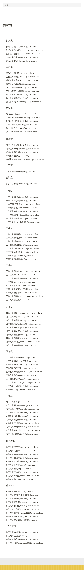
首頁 (6, 5)
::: (4, 14)
